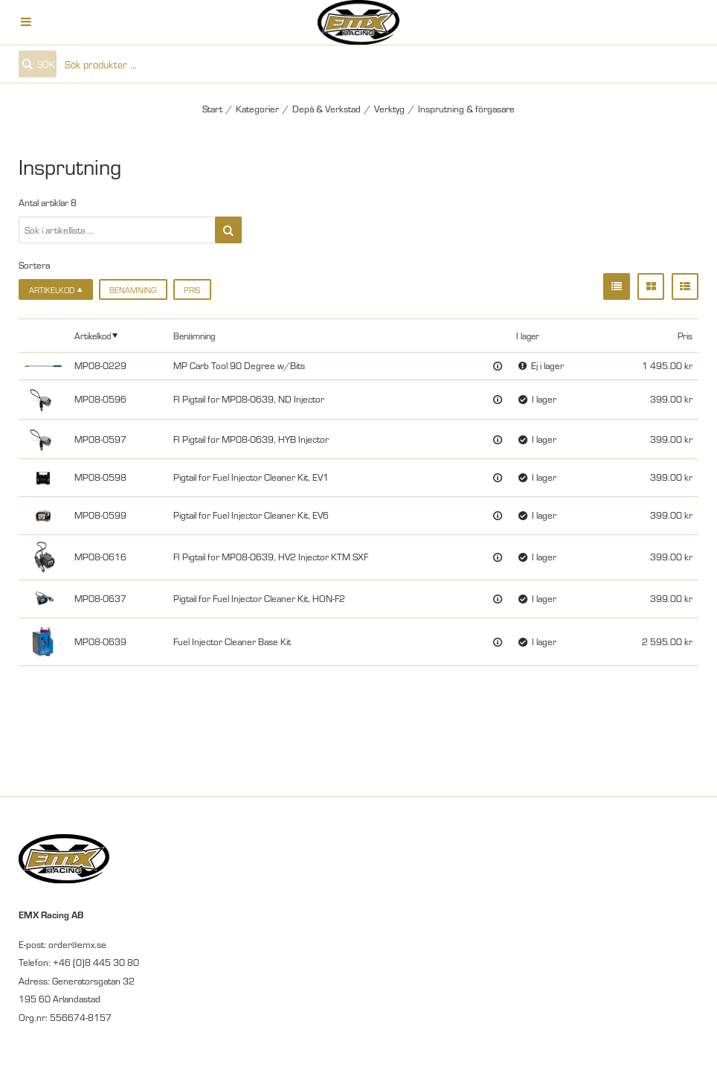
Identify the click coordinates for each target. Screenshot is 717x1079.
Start (212, 108)
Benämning (132, 289)
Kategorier (257, 108)
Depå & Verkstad (326, 108)
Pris (192, 289)
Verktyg (389, 108)
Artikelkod (92, 335)
